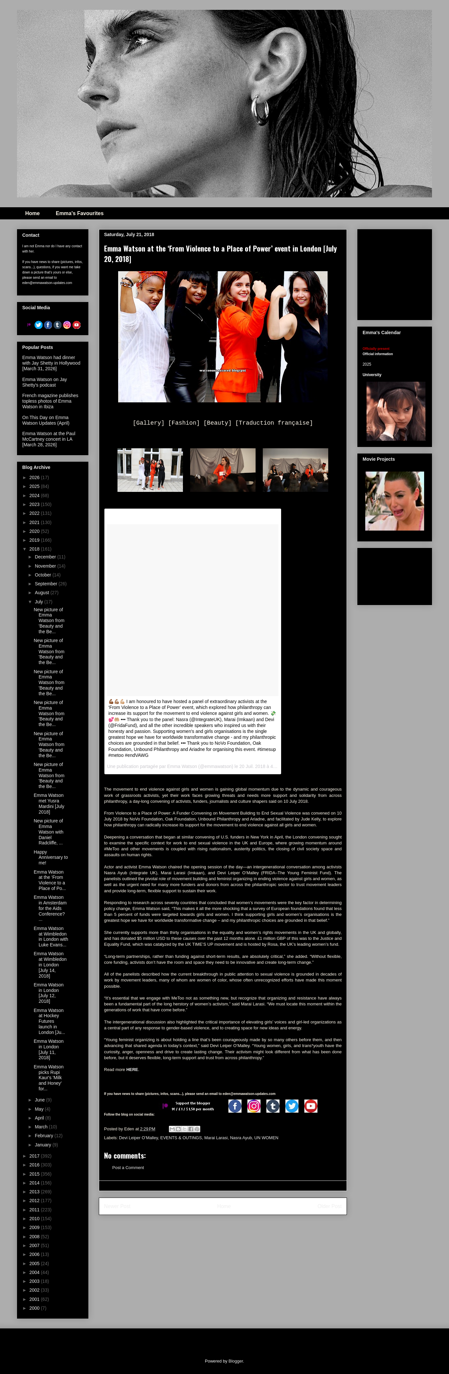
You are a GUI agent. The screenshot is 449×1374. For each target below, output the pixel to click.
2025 (35, 486)
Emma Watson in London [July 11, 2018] (48, 1049)
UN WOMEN (266, 1137)
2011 (35, 1209)
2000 (35, 1308)
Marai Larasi (216, 1137)
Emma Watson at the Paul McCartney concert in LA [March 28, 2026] (48, 439)
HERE (132, 1069)
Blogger (235, 1361)
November (46, 566)
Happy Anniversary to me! (51, 857)
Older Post (329, 1206)
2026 (35, 477)
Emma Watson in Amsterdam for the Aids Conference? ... (50, 908)
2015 (35, 1174)
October (43, 574)
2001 (35, 1299)
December (46, 556)
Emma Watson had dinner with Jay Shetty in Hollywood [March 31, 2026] (51, 363)
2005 (35, 1263)
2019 (35, 540)
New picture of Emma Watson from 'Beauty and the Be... (49, 620)
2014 (35, 1182)
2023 (35, 504)
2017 (35, 1156)
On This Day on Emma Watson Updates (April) (45, 420)
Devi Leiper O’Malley (138, 1137)
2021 (35, 522)
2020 (35, 531)
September (46, 583)
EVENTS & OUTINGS (181, 1137)
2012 (35, 1200)
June (40, 1099)
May (40, 1109)
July (39, 601)
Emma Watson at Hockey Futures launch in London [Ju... (49, 1021)
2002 (35, 1290)
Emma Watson (182, 766)
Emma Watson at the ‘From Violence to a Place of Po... (50, 880)
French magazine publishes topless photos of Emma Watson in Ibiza (50, 401)
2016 (35, 1164)
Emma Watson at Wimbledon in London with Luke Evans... (51, 936)
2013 (35, 1191)
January (43, 1144)
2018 (35, 549)
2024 (35, 495)
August (42, 592)
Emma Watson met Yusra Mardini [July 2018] (49, 803)
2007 (35, 1245)
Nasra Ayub (241, 1137)
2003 (35, 1281)
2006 (35, 1254)
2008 (35, 1236)
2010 (35, 1218)
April (40, 1118)
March (42, 1126)
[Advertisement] (395, 575)
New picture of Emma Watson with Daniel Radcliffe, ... (48, 831)
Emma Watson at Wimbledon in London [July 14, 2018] (50, 964)
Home (32, 213)
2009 (35, 1227)
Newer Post (117, 1206)
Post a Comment (128, 1167)
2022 (35, 513)
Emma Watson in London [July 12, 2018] (48, 993)
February (44, 1135)
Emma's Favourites (79, 213)
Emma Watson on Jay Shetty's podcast (44, 382)
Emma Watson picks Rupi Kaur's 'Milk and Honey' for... (48, 1077)
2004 (35, 1272)
